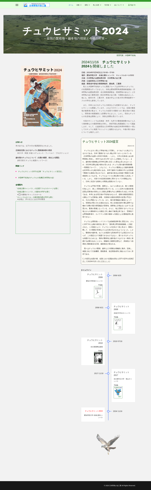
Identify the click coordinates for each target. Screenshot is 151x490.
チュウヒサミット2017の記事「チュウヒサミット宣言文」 (40, 171)
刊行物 (106, 5)
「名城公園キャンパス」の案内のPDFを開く (33, 192)
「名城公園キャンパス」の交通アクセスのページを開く (37, 188)
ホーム (71, 5)
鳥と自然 (96, 5)
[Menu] (17, 5)
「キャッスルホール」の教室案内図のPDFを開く (35, 197)
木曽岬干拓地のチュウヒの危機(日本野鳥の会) (36, 178)
